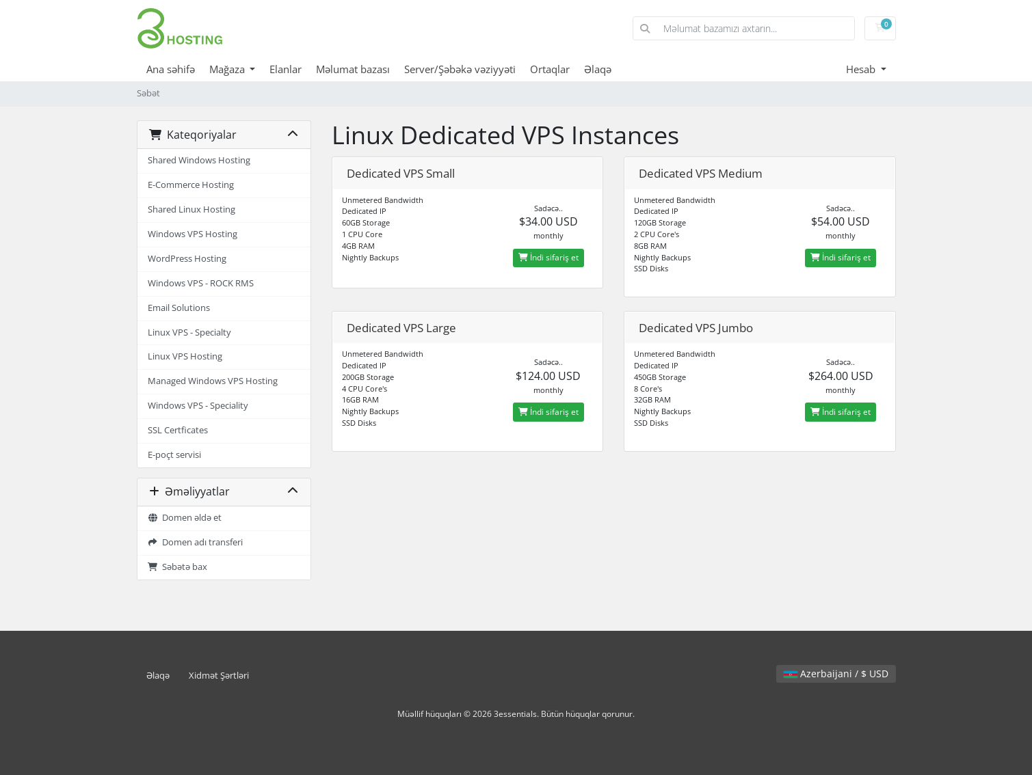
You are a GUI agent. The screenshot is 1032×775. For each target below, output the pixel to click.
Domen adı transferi (195, 542)
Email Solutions (179, 308)
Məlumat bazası (353, 69)
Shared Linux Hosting (191, 209)
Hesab (862, 69)
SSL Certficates (178, 430)
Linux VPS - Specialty (189, 332)
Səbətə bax (178, 567)
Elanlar (285, 69)
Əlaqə (597, 69)
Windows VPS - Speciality (198, 405)
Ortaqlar (550, 69)
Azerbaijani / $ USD (836, 673)
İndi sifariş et (548, 257)
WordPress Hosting (187, 258)
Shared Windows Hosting (199, 160)
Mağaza (228, 69)
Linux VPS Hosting (185, 356)
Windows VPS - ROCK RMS (201, 283)
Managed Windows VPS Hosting (213, 381)
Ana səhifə (170, 69)
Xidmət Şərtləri (219, 675)
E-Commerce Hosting (191, 185)
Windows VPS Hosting (192, 234)
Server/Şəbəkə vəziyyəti (460, 69)
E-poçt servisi (174, 455)
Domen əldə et (185, 518)
